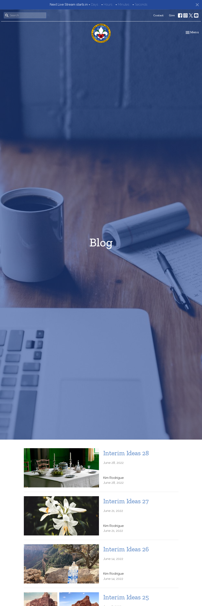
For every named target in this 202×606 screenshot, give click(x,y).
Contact (158, 15)
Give (172, 15)
